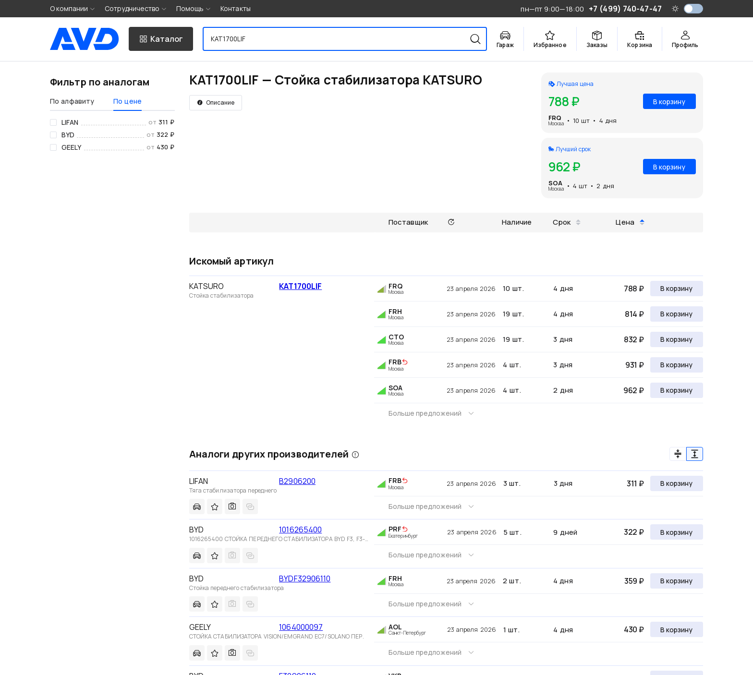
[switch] (693, 8)
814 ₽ (634, 314)
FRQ (554, 117)
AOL (395, 626)
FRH (395, 311)
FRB (395, 361)
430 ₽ (634, 629)
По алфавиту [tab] (72, 101)
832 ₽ (634, 339)
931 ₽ (634, 365)
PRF (395, 528)
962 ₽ (633, 390)
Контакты (235, 8)
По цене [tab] (127, 101)
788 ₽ (634, 288)
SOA (555, 183)
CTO (396, 336)
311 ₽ (635, 483)
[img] (405, 362)
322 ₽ (634, 532)
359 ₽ (634, 581)
